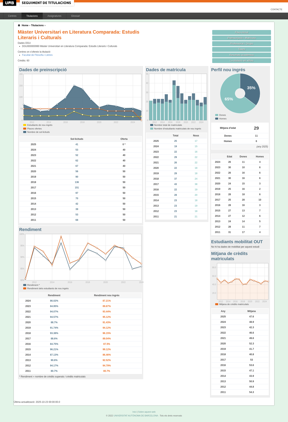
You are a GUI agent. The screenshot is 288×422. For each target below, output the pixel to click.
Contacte (276, 9)
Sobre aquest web (146, 412)
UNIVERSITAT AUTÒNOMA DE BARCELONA (136, 415)
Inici (134, 412)
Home (25, 25)
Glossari (75, 16)
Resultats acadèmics (241, 54)
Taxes (241, 49)
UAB (10, 3)
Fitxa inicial (241, 32)
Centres (12, 16)
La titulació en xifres (241, 60)
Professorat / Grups (241, 43)
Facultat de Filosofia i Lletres (37, 55)
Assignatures (54, 16)
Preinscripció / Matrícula (242, 37)
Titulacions (32, 16)
